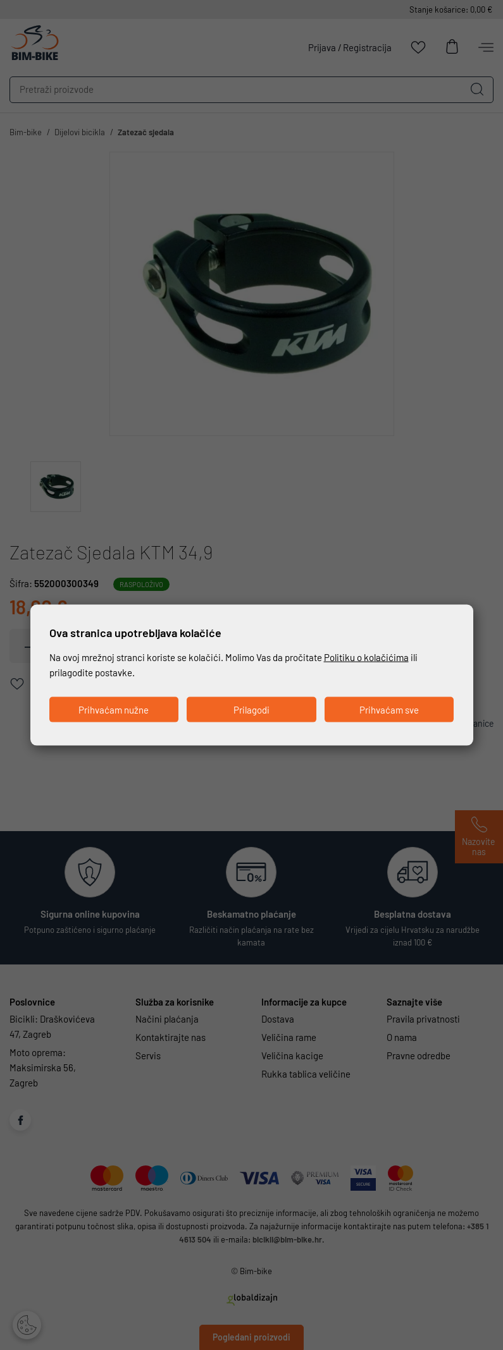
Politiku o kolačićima (366, 656)
